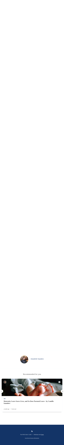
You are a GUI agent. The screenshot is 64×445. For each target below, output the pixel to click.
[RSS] (32, 431)
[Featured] (59, 382)
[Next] (62, 391)
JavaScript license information (32, 438)
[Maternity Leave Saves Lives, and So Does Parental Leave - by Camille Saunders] (32, 406)
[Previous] (1, 391)
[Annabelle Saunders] (24, 359)
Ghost (42, 434)
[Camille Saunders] (5, 382)
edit (4, 398)
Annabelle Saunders (37, 359)
